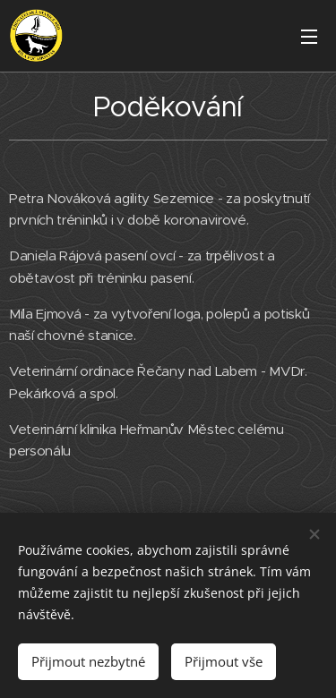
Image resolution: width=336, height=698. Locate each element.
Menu (309, 37)
